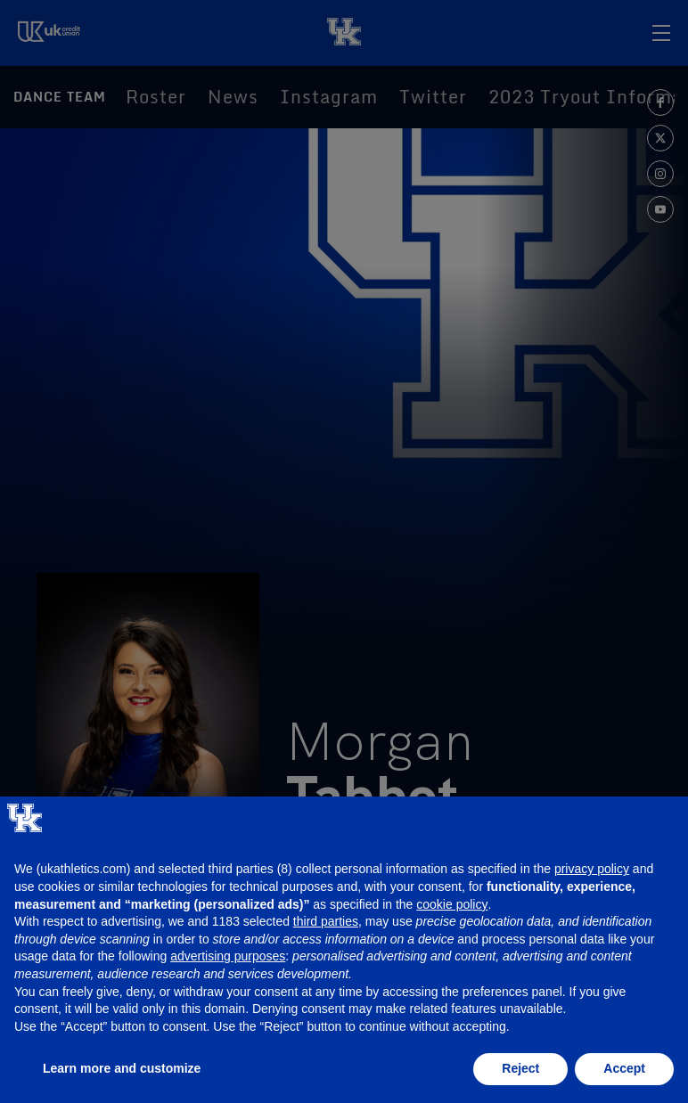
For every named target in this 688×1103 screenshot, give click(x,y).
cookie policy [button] (451, 904)
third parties (325, 921)
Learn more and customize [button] (122, 1068)
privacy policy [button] (591, 869)
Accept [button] (624, 1068)
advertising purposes (227, 956)
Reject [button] (520, 1068)
